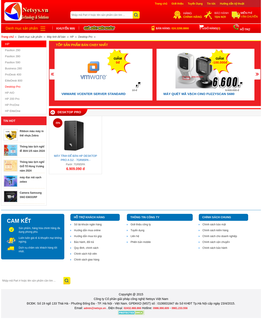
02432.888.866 (132, 308)
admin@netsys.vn (95, 308)
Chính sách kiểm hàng (215, 230)
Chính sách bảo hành (214, 247)
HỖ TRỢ (244, 29)
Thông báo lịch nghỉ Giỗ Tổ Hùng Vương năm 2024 (32, 166)
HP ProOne (12, 104)
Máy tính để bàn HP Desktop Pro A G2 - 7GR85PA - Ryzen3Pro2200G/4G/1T (75, 158)
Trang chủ (161, 3)
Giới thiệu (177, 3)
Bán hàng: (172, 28)
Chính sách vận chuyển (216, 242)
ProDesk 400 (13, 74)
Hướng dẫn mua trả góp (88, 236)
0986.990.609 (161, 308)
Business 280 (13, 68)
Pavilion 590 (12, 62)
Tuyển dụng (137, 230)
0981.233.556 (180, 308)
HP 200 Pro (12, 98)
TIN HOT (9, 121)
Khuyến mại (65, 28)
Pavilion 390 (12, 56)
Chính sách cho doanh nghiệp (219, 236)
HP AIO (9, 92)
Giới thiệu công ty (141, 224)
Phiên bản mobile (141, 242)
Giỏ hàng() (209, 28)
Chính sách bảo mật (214, 224)
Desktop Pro (13, 86)
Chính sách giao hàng (86, 259)
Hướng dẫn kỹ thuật (232, 3)
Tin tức (211, 3)
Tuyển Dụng (195, 3)
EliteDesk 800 (13, 80)
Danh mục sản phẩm (22, 28)
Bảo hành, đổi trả (84, 242)
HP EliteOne (12, 111)
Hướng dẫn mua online (87, 230)
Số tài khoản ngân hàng (88, 224)
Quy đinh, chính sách (86, 247)
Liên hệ (135, 236)
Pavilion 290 (12, 50)
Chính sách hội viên (85, 253)
